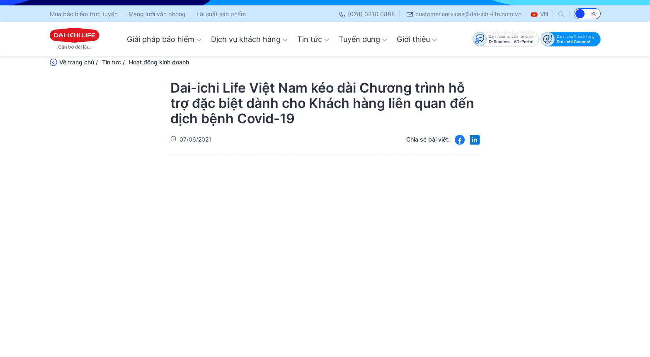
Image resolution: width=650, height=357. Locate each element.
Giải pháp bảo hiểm (164, 39)
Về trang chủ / (78, 62)
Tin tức (313, 39)
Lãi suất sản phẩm (221, 13)
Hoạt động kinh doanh (159, 62)
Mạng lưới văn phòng (157, 13)
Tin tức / (113, 62)
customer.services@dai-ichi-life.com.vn (463, 13)
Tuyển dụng (363, 39)
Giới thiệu (417, 39)
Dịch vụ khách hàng (249, 39)
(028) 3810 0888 (366, 13)
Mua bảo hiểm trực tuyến (84, 13)
